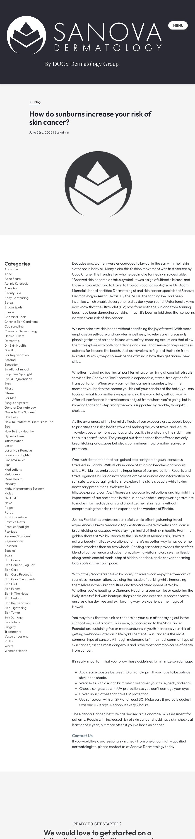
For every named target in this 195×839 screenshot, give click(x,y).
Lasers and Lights (17, 455)
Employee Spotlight (18, 374)
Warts (9, 646)
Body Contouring (17, 298)
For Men (11, 398)
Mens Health (13, 479)
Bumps (9, 312)
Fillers (9, 388)
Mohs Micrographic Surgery (24, 489)
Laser (9, 446)
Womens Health (16, 651)
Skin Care (11, 570)
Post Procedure (16, 517)
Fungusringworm (16, 403)
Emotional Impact (17, 369)
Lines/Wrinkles (15, 460)
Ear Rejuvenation (17, 355)
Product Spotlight (17, 527)
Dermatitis (12, 341)
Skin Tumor (12, 613)
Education (12, 364)
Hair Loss (11, 417)
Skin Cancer (13, 560)
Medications (13, 469)
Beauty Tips (13, 293)
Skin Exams (12, 589)
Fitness (9, 393)
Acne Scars (13, 279)
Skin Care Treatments (20, 579)
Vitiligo (9, 641)
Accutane (11, 269)
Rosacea (11, 546)
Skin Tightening (15, 608)
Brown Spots (13, 307)
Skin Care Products (18, 574)
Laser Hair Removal (19, 450)
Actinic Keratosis (16, 283)
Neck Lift (11, 498)
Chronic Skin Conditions (21, 322)
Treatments (13, 632)
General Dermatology (20, 407)
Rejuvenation (14, 541)
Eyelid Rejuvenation (18, 379)
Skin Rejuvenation (17, 603)
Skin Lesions (13, 598)
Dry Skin (10, 350)
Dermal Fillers (14, 336)
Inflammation (14, 441)
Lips (7, 465)
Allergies (11, 288)
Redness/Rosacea (17, 536)
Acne (8, 274)
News (8, 503)
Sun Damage (14, 617)
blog (35, 102)
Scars (8, 555)
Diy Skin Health (15, 345)
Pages (9, 508)
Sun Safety (12, 622)
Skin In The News (16, 593)
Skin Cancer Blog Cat (20, 565)
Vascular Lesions (16, 636)
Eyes (8, 384)
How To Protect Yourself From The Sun (29, 424)
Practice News (15, 522)
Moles (9, 493)
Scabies (10, 551)
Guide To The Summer (20, 412)
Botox (9, 302)
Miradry (10, 484)
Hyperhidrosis (14, 436)
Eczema (10, 360)
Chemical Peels (15, 317)
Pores (9, 512)
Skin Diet (11, 584)
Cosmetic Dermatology (21, 331)
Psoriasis (11, 531)
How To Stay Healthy (19, 431)
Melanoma (12, 474)
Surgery (10, 627)
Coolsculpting (14, 326)
